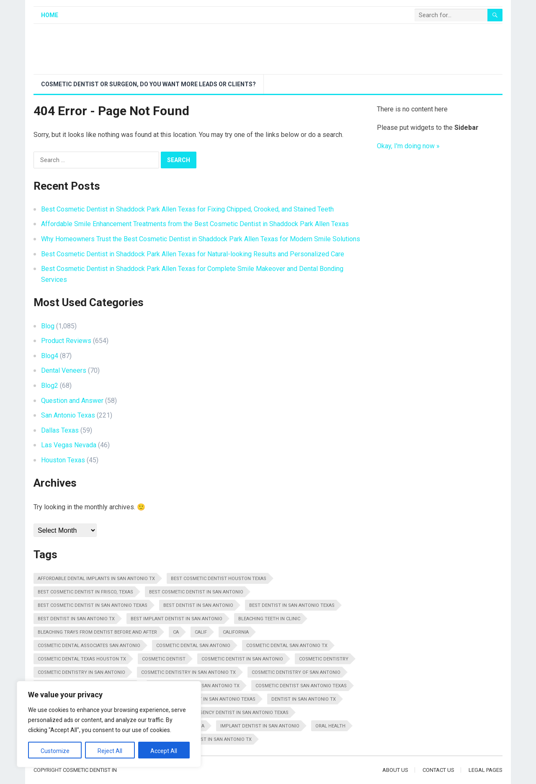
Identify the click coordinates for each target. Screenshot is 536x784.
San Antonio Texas (68, 415)
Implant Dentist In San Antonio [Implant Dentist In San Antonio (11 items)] (259, 726)
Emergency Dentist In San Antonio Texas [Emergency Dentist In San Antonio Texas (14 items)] (238, 712)
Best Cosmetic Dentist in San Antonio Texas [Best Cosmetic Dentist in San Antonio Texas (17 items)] (92, 605)
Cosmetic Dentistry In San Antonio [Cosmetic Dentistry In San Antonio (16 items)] (81, 672)
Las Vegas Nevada (68, 445)
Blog (47, 326)
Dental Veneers (63, 370)
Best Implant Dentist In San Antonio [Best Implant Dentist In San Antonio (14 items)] (176, 619)
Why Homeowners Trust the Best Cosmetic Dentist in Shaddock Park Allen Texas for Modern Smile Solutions (200, 239)
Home (49, 15)
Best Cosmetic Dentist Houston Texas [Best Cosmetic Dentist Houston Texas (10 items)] (218, 578)
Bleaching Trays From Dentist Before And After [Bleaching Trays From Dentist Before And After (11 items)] (97, 632)
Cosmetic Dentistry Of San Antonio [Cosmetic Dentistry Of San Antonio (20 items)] (296, 672)
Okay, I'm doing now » (408, 146)
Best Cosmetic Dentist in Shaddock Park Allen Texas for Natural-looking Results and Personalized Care (192, 254)
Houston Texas (63, 460)
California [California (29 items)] (236, 632)
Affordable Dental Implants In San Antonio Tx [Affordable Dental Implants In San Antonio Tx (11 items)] (96, 578)
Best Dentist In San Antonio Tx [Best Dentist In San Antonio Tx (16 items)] (76, 619)
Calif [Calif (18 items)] (201, 632)
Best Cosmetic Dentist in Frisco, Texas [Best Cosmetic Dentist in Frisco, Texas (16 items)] (85, 592)
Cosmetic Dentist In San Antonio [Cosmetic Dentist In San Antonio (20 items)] (242, 659)
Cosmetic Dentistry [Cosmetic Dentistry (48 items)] (323, 659)
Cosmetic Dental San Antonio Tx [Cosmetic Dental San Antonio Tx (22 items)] (286, 645)
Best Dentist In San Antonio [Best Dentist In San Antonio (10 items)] (198, 605)
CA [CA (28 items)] (176, 632)
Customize (55, 751)
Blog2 (49, 385)
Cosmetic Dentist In (90, 770)
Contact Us (438, 770)
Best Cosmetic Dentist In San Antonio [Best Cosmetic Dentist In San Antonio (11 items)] (196, 592)
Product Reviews (66, 341)
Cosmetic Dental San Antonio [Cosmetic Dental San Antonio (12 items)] (193, 645)
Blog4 (49, 356)
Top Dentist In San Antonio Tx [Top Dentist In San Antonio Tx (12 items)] (214, 739)
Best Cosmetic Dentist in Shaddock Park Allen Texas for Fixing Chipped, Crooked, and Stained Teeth (187, 209)
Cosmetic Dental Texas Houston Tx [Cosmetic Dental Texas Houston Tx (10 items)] (82, 659)
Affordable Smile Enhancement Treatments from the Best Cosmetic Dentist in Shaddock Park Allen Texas (195, 224)
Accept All (163, 751)
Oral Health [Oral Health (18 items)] (330, 726)
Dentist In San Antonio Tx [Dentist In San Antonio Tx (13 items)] (303, 699)
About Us (395, 770)
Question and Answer (72, 401)
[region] (109, 724)
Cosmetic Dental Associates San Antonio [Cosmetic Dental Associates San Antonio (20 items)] (89, 645)
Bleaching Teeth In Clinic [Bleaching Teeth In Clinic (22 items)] (269, 619)
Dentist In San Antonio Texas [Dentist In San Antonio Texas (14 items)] (219, 699)
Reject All (110, 751)
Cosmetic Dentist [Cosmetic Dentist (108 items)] (164, 659)
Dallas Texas (60, 430)
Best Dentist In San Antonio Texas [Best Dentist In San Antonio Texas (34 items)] (292, 605)
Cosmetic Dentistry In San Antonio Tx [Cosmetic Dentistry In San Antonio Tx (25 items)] (188, 672)
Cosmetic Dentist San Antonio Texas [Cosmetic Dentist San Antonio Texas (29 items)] (301, 686)
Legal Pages (485, 770)
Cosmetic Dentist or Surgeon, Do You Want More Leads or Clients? (148, 84)
